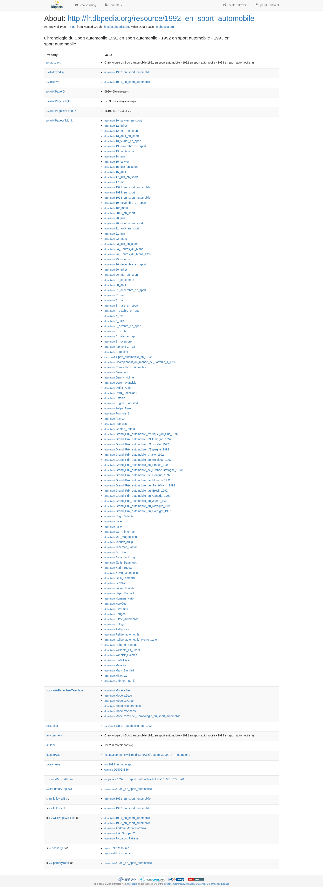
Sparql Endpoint (267, 5)
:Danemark (116, 372)
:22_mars (115, 238)
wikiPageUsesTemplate (64, 690)
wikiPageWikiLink (59, 120)
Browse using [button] (87, 5)
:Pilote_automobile (121, 619)
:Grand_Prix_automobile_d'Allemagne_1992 (137, 439)
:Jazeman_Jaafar (120, 547)
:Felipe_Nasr (117, 408)
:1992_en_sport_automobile (128, 789)
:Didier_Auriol (118, 387)
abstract (53, 62)
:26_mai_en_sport (121, 274)
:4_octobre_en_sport (122, 310)
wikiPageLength (58, 101)
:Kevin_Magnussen (121, 572)
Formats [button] (113, 5)
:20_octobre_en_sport (123, 223)
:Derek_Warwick (120, 382)
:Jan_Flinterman (120, 531)
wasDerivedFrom (59, 779)
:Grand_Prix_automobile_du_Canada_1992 (137, 495)
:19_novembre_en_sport (125, 202)
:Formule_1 (116, 413)
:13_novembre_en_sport (125, 146)
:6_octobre (116, 331)
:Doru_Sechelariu (120, 393)
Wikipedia (132, 884)
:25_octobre (117, 259)
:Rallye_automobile (121, 634)
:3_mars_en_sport (121, 305)
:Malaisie (115, 665)
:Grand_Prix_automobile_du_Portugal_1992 (137, 511)
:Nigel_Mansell (119, 593)
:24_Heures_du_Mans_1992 (127, 254)
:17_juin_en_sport (121, 177)
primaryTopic (59, 863)
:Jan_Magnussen (120, 536)
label (51, 745)
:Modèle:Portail (119, 700)
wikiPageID (55, 91)
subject (52, 725)
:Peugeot (115, 614)
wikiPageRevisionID (61, 110)
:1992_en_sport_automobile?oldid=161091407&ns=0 (144, 779)
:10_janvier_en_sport (123, 120)
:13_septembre (119, 151)
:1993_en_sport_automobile (127, 72)
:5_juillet (114, 321)
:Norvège (115, 603)
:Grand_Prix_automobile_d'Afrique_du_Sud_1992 (141, 434)
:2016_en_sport (119, 213)
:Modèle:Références (122, 705)
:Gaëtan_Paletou (120, 429)
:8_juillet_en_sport (121, 336)
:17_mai (114, 182)
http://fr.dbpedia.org (116, 26)
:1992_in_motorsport (119, 764)
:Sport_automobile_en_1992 (128, 357)
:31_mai (114, 295)
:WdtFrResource (117, 853)
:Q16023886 (116, 769)
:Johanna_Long (119, 557)
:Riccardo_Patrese (121, 838)
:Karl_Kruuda (118, 567)
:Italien (113, 526)
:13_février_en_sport (122, 141)
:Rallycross (116, 629)
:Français (115, 423)
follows (52, 81)
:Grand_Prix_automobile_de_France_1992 (136, 464)
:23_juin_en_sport (121, 243)
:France (114, 418)
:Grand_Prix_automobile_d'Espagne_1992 (136, 449)
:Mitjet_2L (115, 675)
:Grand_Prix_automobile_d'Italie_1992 (134, 454)
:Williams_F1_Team (122, 650)
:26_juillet (115, 269)
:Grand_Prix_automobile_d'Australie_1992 (136, 444)
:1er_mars (116, 208)
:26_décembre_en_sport (125, 264)
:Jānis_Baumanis (120, 562)
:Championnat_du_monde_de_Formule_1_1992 (140, 362)
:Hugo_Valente (119, 516)
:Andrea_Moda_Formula (125, 828)
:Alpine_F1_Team (120, 346)
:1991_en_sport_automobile (127, 81)
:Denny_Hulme (119, 377)
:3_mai (113, 300)
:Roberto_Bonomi (120, 644)
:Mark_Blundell (119, 670)
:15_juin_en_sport (121, 166)
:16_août (115, 172)
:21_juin (114, 233)
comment (54, 735)
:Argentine (116, 351)
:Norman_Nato (118, 598)
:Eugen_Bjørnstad (121, 403)
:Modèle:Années (120, 711)
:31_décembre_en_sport (125, 290)
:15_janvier (116, 161)
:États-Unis (116, 660)
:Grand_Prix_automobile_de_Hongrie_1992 (137, 475)
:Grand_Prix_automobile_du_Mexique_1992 (137, 506)
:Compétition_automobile (125, 367)
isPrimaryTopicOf (59, 789)
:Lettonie (115, 583)
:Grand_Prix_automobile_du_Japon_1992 (136, 500)
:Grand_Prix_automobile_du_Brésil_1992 (135, 490)
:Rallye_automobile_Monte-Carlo (130, 639)
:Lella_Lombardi (119, 578)
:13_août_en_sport (121, 136)
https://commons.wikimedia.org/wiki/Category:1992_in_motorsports (147, 754)
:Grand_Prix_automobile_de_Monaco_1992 (137, 480)
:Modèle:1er (117, 690)
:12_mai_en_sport (121, 130)
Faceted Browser (236, 5)
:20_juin (114, 218)
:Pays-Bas (116, 608)
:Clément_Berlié (119, 680)
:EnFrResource (116, 848)
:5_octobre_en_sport (122, 326)
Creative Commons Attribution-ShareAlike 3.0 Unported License (196, 884)
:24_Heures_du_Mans (123, 249)
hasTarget (56, 848)
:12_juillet (115, 125)
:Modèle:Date (118, 695)
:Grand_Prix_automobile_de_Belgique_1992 (138, 459)
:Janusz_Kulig (118, 542)
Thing (71, 26)
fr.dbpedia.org (165, 26)
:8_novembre (118, 341)
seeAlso (53, 754)
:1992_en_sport (119, 192)
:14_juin (114, 156)
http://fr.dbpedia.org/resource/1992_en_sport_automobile (161, 18)
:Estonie (114, 398)
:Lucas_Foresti (119, 588)
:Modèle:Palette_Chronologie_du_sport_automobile (142, 716)
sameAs (53, 764)
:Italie (113, 521)
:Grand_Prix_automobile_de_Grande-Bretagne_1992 (143, 470)
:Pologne (115, 624)
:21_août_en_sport (121, 228)
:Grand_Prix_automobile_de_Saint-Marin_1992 (139, 485)
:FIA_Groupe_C (119, 833)
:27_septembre (119, 279)
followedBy (55, 72)
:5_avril (114, 315)
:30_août (115, 285)
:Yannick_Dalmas (120, 655)
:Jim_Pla (115, 552)
